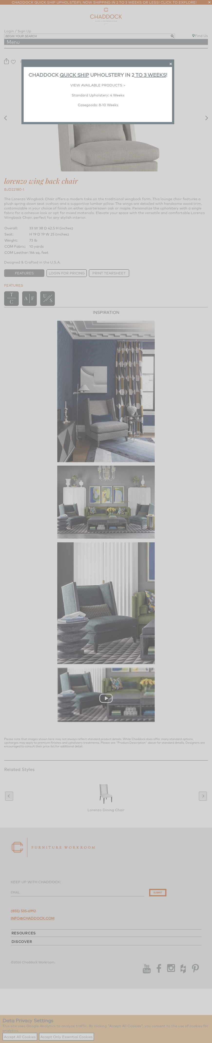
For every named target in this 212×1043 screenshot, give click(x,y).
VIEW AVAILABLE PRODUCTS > (97, 85)
